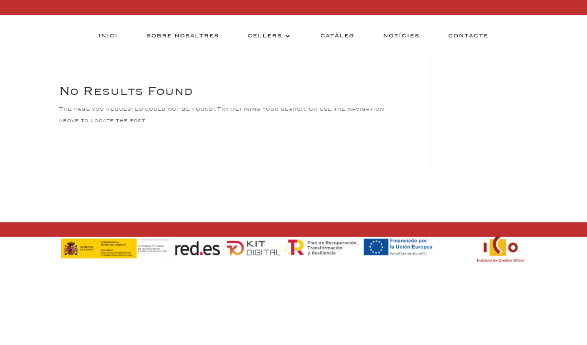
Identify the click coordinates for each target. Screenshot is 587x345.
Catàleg (337, 36)
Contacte (468, 36)
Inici (108, 36)
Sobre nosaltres (183, 36)
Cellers (265, 36)
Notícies (401, 36)
